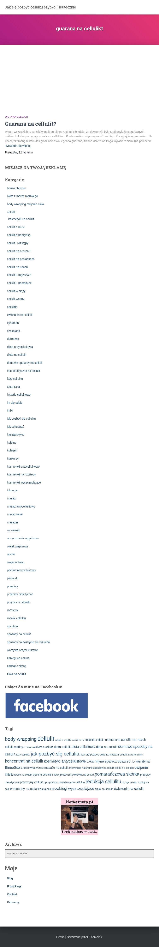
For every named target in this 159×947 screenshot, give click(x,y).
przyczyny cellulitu (18, 602)
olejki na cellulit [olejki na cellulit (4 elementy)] (124, 767)
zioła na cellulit (16, 674)
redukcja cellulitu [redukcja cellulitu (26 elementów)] (103, 781)
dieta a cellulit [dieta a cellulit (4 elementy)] (44, 746)
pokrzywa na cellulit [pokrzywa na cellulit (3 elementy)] (83, 774)
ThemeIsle (96, 937)
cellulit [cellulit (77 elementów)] (45, 738)
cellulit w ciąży (16, 291)
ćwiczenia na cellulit (20, 314)
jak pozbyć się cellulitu (21, 418)
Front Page (14, 886)
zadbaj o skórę (16, 666)
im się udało (15, 402)
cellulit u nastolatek (19, 283)
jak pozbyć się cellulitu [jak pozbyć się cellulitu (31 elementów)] (56, 754)
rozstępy (12, 610)
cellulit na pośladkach (21, 259)
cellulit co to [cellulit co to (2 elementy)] (78, 740)
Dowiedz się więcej (18, 145)
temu (26, 152)
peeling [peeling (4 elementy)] (37, 774)
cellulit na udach (17, 267)
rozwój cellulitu (16, 618)
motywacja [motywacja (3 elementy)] (75, 767)
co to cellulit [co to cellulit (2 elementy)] (29, 747)
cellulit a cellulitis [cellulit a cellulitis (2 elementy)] (63, 740)
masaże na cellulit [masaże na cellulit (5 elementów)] (56, 767)
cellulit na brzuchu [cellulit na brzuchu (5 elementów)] (108, 739)
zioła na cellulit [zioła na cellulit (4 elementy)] (104, 788)
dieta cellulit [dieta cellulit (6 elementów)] (62, 746)
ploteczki (12, 578)
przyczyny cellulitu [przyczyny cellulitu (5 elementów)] (32, 782)
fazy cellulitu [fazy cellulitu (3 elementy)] (23, 754)
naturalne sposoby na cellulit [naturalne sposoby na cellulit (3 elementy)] (98, 767)
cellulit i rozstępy (17, 243)
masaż (11, 498)
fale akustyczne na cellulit (23, 370)
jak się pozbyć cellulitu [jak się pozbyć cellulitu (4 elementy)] (95, 754)
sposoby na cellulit (19, 634)
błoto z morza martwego (22, 196)
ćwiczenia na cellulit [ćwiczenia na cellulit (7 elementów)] (128, 788)
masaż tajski (15, 514)
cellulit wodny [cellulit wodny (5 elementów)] (14, 746)
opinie (11, 554)
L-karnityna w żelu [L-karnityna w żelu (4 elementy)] (32, 767)
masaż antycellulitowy (21, 506)
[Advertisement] (79, 76)
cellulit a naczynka (19, 235)
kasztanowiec (15, 434)
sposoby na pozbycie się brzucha (28, 642)
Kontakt (12, 894)
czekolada (13, 331)
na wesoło (13, 530)
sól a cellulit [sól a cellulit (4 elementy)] (47, 788)
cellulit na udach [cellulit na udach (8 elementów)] (133, 740)
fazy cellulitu (15, 378)
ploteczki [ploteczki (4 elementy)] (65, 774)
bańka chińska (16, 188)
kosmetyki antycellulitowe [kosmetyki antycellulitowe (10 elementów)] (65, 761)
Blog (10, 878)
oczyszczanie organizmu (23, 538)
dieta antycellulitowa (20, 346)
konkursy (13, 458)
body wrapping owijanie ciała (25, 204)
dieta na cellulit (16, 116)
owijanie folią (15, 562)
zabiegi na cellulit (18, 658)
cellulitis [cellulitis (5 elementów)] (89, 739)
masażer (12, 522)
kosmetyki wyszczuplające (24, 482)
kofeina (11, 442)
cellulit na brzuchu (18, 251)
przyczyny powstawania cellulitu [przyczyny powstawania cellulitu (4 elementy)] (65, 782)
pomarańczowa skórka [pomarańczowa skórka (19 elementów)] (117, 774)
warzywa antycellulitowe (22, 650)
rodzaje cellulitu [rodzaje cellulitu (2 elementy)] (129, 782)
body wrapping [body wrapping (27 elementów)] (21, 739)
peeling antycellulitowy (21, 570)
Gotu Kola (13, 386)
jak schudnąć (15, 426)
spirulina (12, 626)
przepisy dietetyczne (20, 594)
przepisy (12, 586)
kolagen (12, 450)
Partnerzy (13, 902)
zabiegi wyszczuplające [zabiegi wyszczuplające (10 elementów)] (74, 789)
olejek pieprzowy (18, 546)
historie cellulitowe (19, 394)
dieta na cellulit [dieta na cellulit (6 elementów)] (106, 746)
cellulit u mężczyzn (19, 275)
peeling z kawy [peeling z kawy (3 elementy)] (51, 774)
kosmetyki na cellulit (21, 219)
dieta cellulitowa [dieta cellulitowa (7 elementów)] (83, 746)
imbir (10, 410)
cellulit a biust (15, 227)
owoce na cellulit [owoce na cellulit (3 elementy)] (22, 774)
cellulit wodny (15, 299)
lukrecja (12, 490)
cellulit (11, 212)
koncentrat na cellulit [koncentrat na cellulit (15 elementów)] (24, 761)
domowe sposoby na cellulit (24, 362)
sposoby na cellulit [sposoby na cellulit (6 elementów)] (26, 788)
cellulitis (12, 307)
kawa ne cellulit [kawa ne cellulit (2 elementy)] (135, 754)
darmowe (13, 338)
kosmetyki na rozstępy (21, 474)
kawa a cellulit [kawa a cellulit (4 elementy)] (118, 754)
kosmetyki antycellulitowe (23, 466)
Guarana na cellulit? (30, 123)
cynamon (13, 322)
